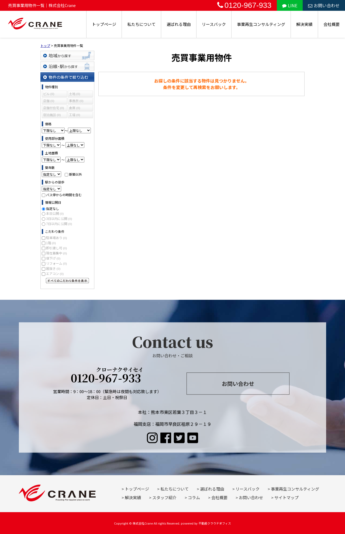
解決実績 (304, 24)
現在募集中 (56, 253)
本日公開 (55, 213)
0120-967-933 (244, 5)
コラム (194, 497)
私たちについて (141, 24)
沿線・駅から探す (67, 66)
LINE (289, 5)
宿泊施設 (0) (52, 115)
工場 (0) (74, 115)
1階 (51, 242)
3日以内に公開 (59, 218)
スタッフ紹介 (164, 497)
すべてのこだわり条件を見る (67, 280)
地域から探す (67, 55)
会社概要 (331, 24)
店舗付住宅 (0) (53, 108)
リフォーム (56, 263)
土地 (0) (74, 94)
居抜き (53, 268)
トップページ (104, 24)
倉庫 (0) (74, 108)
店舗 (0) (48, 101)
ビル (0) (48, 94)
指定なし (52, 208)
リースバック (214, 24)
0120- (107, 376)
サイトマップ (286, 497)
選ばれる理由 (179, 24)
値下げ (53, 258)
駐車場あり (56, 237)
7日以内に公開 (59, 223)
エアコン (55, 273)
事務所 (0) (76, 101)
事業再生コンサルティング (261, 24)
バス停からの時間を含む (64, 194)
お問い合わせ (324, 5)
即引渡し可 (56, 248)
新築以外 (75, 174)
